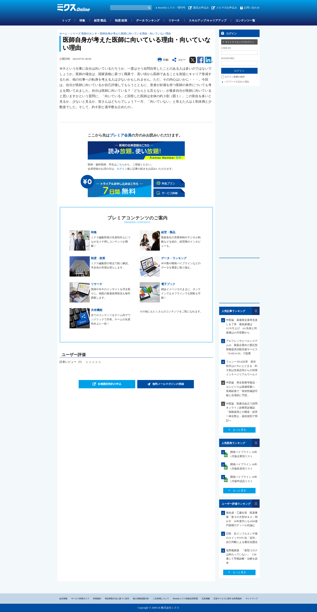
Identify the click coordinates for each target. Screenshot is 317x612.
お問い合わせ (252, 7)
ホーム (63, 33)
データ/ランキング (148, 20)
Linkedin (209, 60)
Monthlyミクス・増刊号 (171, 7)
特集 (82, 20)
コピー (182, 59)
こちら (121, 164)
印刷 (165, 59)
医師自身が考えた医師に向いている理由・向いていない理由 (135, 33)
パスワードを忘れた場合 (237, 81)
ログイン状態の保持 (235, 77)
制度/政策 (121, 20)
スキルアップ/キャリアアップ (207, 20)
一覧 (256, 311)
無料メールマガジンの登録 (168, 383)
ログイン (122, 168)
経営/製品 (100, 20)
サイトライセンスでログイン (239, 42)
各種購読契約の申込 (109, 383)
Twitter (192, 60)
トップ (66, 20)
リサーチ (174, 20)
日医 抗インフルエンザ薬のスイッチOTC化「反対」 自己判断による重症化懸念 (243, 538)
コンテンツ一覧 (245, 20)
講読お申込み (201, 7)
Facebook (200, 60)
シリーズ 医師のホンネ (83, 33)
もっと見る (239, 429)
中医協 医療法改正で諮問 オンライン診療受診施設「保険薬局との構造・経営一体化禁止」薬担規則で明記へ (243, 412)
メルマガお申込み (226, 7)
